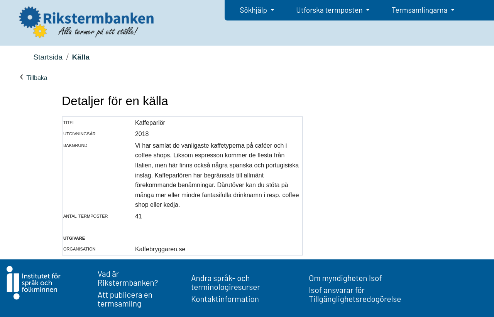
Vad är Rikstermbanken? (128, 278)
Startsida (48, 57)
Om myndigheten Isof (345, 278)
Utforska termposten (330, 9)
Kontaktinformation (225, 298)
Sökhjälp (254, 9)
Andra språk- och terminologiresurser (225, 282)
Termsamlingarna (420, 9)
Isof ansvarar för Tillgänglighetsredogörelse (355, 294)
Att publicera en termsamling (125, 299)
